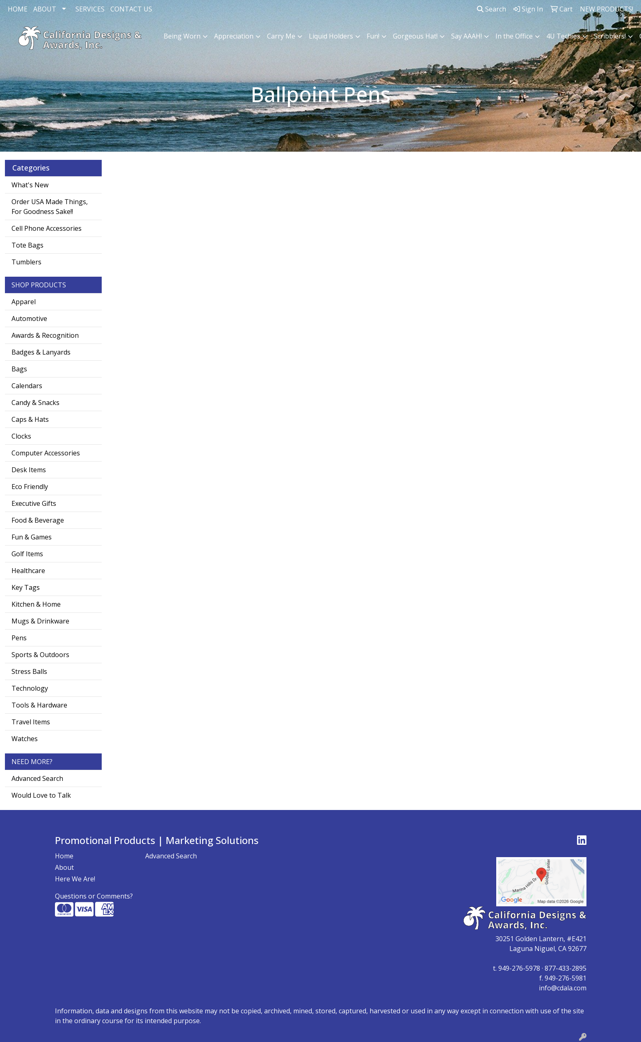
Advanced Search (37, 778)
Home (64, 855)
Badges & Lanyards (41, 352)
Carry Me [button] (281, 36)
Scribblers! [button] (610, 36)
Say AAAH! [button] (466, 36)
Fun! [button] (373, 36)
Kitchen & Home (36, 604)
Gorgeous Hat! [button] (415, 36)
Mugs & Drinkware (40, 621)
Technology (29, 688)
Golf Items (27, 553)
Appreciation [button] (233, 36)
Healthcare (28, 570)
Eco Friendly (29, 486)
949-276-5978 (519, 968)
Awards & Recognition (45, 335)
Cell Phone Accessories (46, 228)
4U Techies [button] (563, 36)
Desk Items (28, 469)
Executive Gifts (33, 503)
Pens (19, 637)
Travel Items (30, 721)
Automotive (29, 318)
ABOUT (44, 9)
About (64, 867)
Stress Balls (29, 671)
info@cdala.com (562, 987)
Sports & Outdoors (40, 654)
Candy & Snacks (35, 402)
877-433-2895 (565, 968)
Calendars (26, 385)
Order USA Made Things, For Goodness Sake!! (49, 206)
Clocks (21, 436)
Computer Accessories (45, 452)
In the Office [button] (514, 36)
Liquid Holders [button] (331, 36)
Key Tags (25, 587)
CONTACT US (131, 9)
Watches (24, 738)
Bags (19, 368)
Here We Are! (75, 878)
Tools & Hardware (39, 705)
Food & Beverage (37, 520)
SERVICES (90, 9)
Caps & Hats (30, 419)
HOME (17, 9)
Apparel (23, 301)
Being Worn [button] (182, 36)
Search (491, 9)
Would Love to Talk (41, 795)
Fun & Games (31, 536)
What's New (29, 184)
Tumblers (26, 261)
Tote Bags (27, 245)
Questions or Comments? (94, 896)
